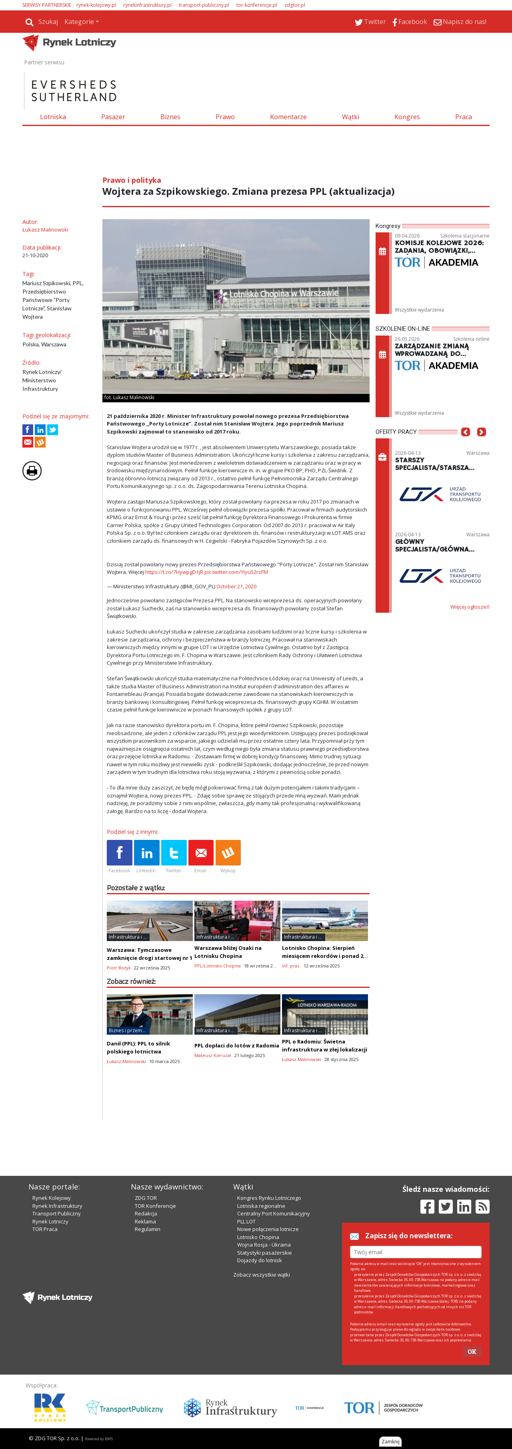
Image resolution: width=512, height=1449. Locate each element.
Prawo (225, 116)
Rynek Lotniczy (50, 1221)
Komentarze (288, 116)
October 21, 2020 (236, 586)
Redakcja (146, 1213)
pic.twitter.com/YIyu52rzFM (236, 572)
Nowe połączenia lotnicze (268, 1229)
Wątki (350, 116)
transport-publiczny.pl (204, 5)
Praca (463, 116)
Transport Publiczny (56, 1213)
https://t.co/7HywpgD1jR (174, 572)
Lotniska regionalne (261, 1205)
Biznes (170, 116)
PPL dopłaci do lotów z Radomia (236, 1045)
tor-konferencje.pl (256, 5)
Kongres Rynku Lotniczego (269, 1197)
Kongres (407, 116)
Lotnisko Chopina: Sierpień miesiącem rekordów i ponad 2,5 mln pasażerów (325, 955)
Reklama (145, 1221)
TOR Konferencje (155, 1205)
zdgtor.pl (294, 5)
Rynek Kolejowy (51, 1197)
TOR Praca (45, 1229)
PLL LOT (246, 1221)
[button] (466, 444)
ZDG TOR (146, 1197)
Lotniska (53, 116)
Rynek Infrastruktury (57, 1205)
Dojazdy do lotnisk (259, 1260)
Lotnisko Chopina (258, 1237)
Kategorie (79, 21)
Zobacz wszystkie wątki (261, 1274)
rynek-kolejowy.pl (96, 5)
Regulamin (147, 1229)
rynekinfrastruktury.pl (147, 5)
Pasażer (113, 116)
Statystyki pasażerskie (264, 1252)
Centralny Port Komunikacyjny (273, 1213)
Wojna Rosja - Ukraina (264, 1244)
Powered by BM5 (99, 1438)
